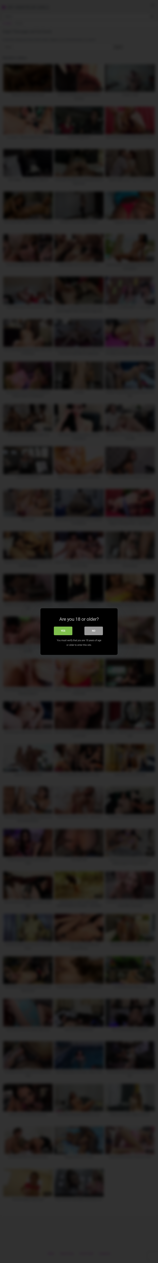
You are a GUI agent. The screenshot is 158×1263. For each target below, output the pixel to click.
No (93, 630)
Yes (63, 630)
